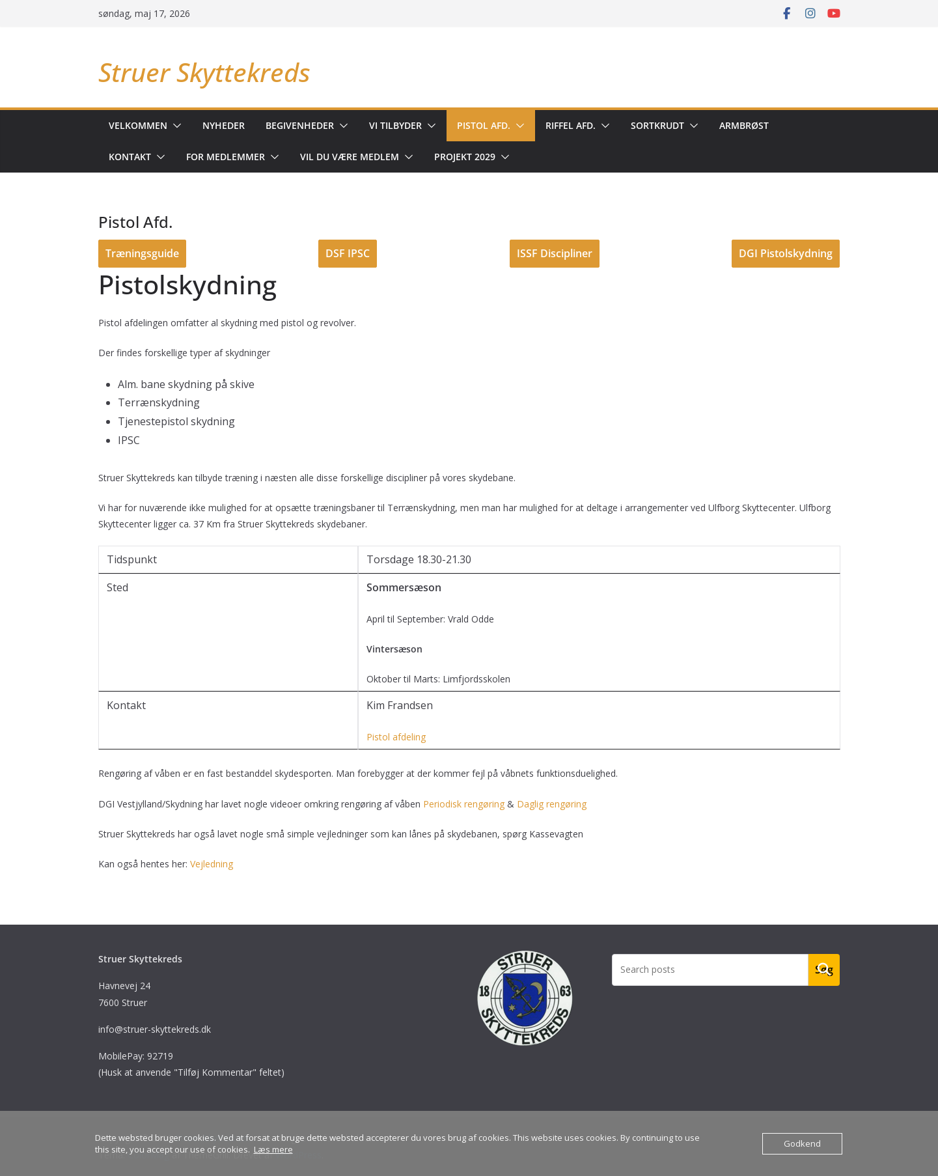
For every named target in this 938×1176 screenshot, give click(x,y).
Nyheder (223, 125)
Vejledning (211, 864)
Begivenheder (300, 125)
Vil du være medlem (349, 156)
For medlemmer (225, 156)
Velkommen (138, 125)
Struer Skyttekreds (204, 72)
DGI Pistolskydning (786, 253)
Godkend (802, 1143)
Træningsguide (142, 253)
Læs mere (273, 1149)
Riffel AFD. (570, 125)
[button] (174, 126)
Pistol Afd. (483, 125)
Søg (824, 969)
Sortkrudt (657, 125)
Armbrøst (744, 125)
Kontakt (130, 156)
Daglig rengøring (551, 804)
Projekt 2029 (464, 156)
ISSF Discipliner (554, 253)
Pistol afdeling (396, 737)
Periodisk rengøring (463, 804)
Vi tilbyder (395, 125)
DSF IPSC (347, 253)
